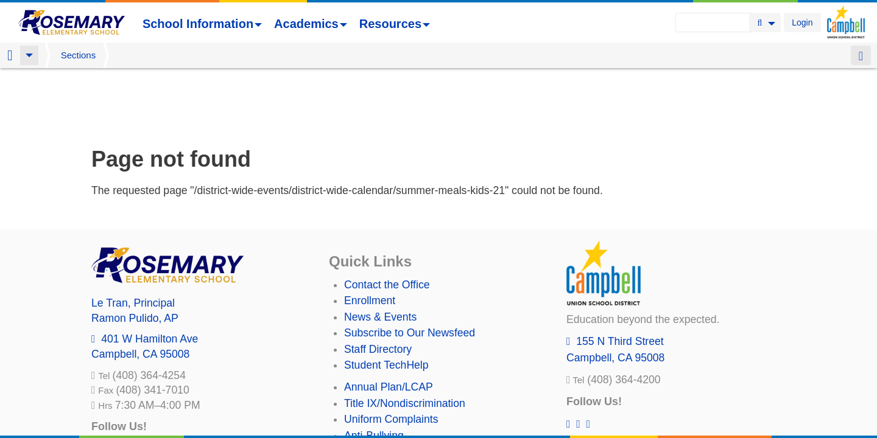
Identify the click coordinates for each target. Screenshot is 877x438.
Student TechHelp (386, 301)
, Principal (133, 239)
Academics (310, 23)
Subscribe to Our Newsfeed (409, 269)
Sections (78, 55)
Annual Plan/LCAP (388, 323)
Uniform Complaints (391, 355)
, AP (134, 254)
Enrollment (369, 237)
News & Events (380, 253)
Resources (394, 23)
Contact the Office (387, 221)
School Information (202, 23)
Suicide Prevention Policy (404, 387)
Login (802, 22)
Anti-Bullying (374, 372)
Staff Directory (378, 285)
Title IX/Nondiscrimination (404, 339)
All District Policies (388, 403)
